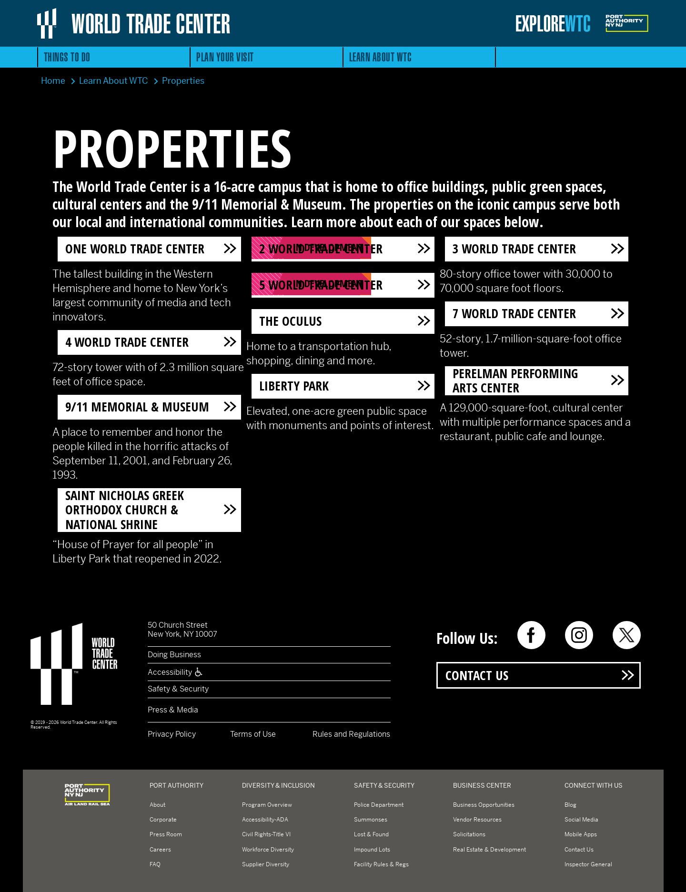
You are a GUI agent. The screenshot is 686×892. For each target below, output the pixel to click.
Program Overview (267, 805)
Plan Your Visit (225, 57)
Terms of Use (253, 734)
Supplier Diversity (265, 864)
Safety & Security (178, 689)
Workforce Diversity (268, 849)
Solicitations (469, 834)
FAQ (155, 864)
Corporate (163, 819)
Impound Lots (372, 849)
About (157, 805)
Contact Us (476, 675)
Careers (160, 849)
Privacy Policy (172, 734)
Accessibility (175, 672)
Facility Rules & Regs (381, 864)
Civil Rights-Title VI (266, 834)
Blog (570, 805)
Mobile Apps (581, 834)
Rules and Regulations (351, 734)
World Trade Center (150, 23)
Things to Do (67, 57)
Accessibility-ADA (265, 819)
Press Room (166, 834)
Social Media (581, 819)
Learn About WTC (380, 57)
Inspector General (588, 864)
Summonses (370, 819)
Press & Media (173, 710)
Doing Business (174, 655)
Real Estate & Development (489, 849)
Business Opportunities (483, 805)
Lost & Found (371, 834)
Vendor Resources (477, 819)
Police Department (379, 805)
